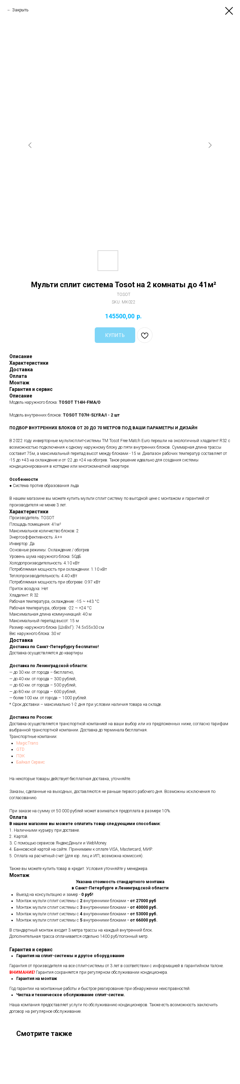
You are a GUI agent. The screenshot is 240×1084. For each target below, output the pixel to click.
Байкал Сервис (30, 762)
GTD (20, 749)
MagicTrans (27, 743)
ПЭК (20, 756)
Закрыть (20, 10)
